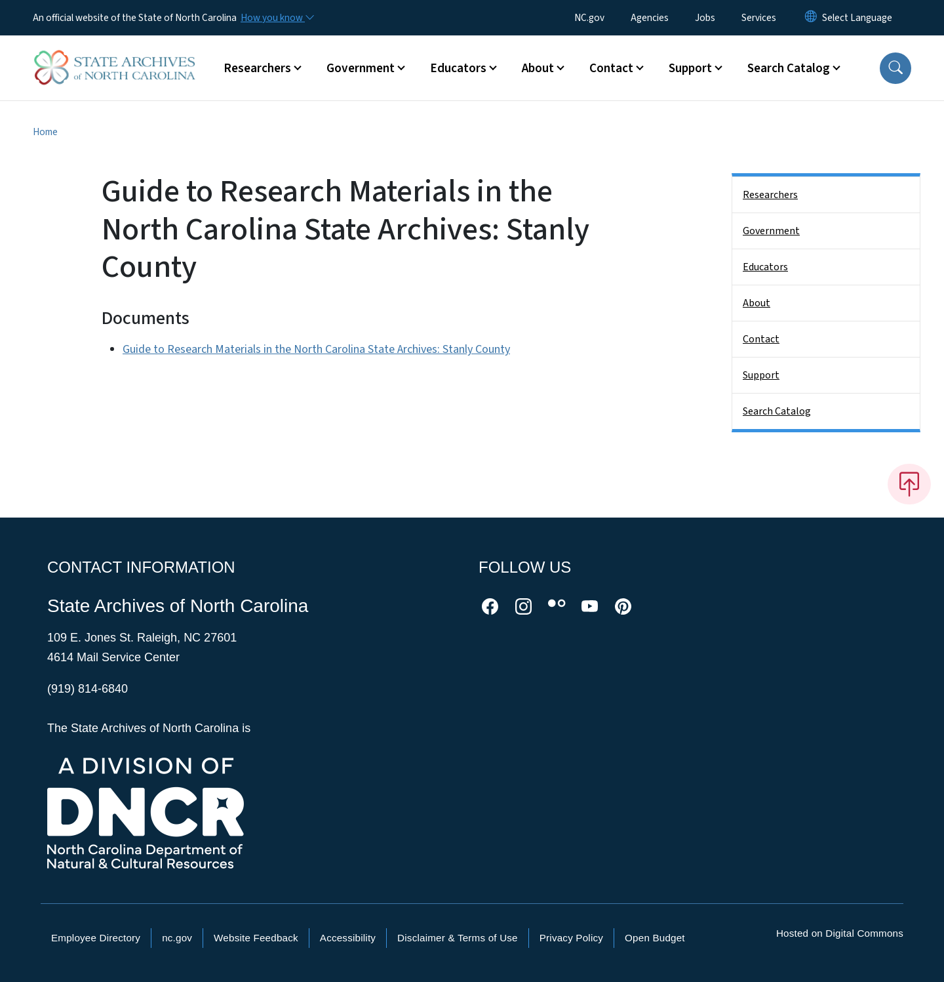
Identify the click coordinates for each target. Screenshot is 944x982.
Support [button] (690, 68)
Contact (761, 339)
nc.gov (177, 937)
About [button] (538, 68)
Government (771, 231)
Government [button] (360, 68)
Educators (765, 267)
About (756, 303)
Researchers (770, 195)
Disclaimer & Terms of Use (457, 937)
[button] (895, 68)
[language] (857, 18)
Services (758, 17)
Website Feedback (256, 937)
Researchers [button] (257, 68)
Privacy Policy (571, 937)
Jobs (705, 17)
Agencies (650, 17)
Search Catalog (777, 411)
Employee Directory (95, 937)
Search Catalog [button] (788, 68)
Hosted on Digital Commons (839, 933)
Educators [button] (458, 68)
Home (45, 132)
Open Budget (655, 937)
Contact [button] (611, 68)
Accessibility (348, 937)
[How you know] (277, 18)
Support (761, 375)
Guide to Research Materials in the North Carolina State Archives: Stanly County (316, 349)
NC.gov (589, 17)
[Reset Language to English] (811, 18)
